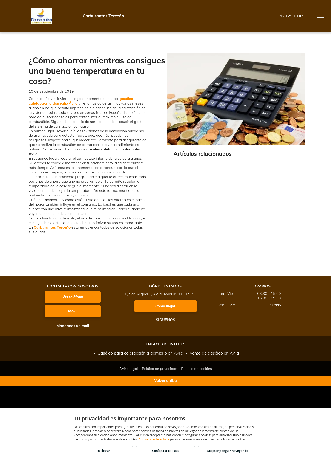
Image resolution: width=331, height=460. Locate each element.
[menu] (321, 16)
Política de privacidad (159, 368)
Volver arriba (165, 380)
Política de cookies (196, 368)
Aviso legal (128, 368)
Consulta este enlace (154, 439)
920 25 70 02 (291, 16)
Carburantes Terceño (52, 227)
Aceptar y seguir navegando (227, 451)
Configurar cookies (165, 451)
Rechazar (103, 451)
